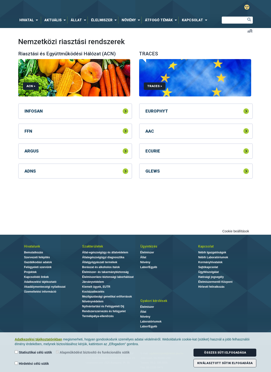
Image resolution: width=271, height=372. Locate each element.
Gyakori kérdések (153, 301)
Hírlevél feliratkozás (211, 286)
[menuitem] (29, 20)
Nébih (85, 7)
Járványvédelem (93, 281)
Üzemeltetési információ (40, 291)
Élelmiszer (147, 252)
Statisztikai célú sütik (33, 352)
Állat (143, 257)
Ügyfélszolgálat (208, 272)
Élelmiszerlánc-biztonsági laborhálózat (108, 277)
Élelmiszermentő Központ (215, 281)
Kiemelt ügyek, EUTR (96, 286)
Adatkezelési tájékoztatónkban (38, 339)
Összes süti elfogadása (225, 352)
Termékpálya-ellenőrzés (98, 316)
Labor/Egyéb (148, 267)
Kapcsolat (206, 246)
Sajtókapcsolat (208, 267)
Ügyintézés (148, 246)
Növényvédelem (92, 301)
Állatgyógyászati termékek (99, 262)
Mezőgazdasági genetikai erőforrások (107, 296)
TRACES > (154, 86)
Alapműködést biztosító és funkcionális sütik (93, 352)
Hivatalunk (32, 246)
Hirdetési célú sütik (32, 363)
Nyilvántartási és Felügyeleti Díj (103, 306)
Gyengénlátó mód (246, 7)
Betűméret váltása (250, 31)
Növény (145, 262)
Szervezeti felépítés (37, 257)
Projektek (30, 272)
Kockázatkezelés (93, 291)
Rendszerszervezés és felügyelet (104, 311)
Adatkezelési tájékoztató (40, 281)
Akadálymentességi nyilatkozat (44, 286)
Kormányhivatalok (210, 262)
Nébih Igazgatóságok (212, 252)
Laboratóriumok (151, 321)
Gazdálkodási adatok (38, 262)
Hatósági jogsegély (211, 277)
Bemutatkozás (33, 252)
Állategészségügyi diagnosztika (103, 257)
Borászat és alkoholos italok (101, 267)
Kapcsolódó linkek (36, 277)
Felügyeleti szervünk (38, 267)
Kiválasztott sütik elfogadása (225, 363)
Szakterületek (92, 246)
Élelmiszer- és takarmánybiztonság (105, 272)
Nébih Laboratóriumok (213, 257)
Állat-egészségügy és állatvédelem (105, 252)
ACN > (30, 86)
